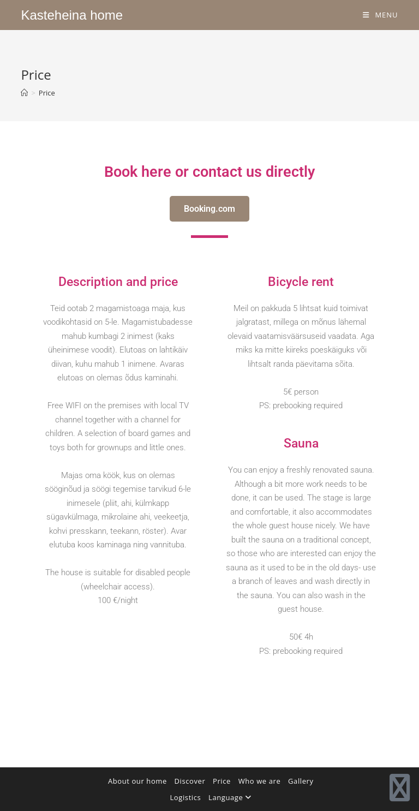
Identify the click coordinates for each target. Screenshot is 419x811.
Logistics (185, 797)
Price (47, 93)
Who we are (259, 781)
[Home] (24, 93)
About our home (137, 781)
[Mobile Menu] (380, 15)
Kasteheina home (72, 15)
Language (230, 797)
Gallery (301, 781)
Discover (190, 781)
